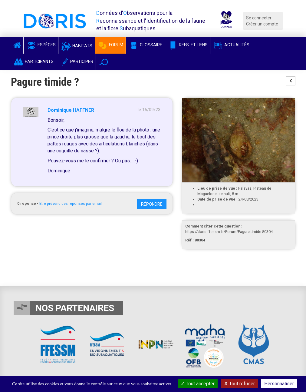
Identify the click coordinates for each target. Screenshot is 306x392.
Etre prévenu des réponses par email (70, 203)
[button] (103, 62)
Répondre (152, 204)
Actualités (231, 44)
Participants (33, 61)
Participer (76, 61)
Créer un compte (262, 24)
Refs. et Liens (187, 44)
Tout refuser (239, 384)
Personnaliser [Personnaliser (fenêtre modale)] (279, 384)
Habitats (76, 45)
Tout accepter (198, 384)
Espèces (41, 44)
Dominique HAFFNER (71, 110)
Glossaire (145, 44)
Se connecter (258, 17)
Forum (110, 44)
